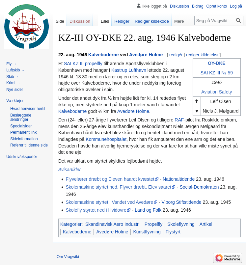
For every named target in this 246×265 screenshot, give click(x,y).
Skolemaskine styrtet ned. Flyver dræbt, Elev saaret (118, 187)
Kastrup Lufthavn (128, 70)
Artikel (206, 224)
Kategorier (71, 224)
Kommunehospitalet (106, 139)
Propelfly (153, 224)
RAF (179, 119)
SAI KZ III (210, 72)
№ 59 (227, 72)
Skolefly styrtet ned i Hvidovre (96, 210)
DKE (221, 63)
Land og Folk (148, 210)
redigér (175, 54)
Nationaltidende (179, 179)
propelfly (93, 63)
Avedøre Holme (146, 54)
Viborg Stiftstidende (181, 202)
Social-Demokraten (199, 187)
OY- (212, 63)
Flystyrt (173, 231)
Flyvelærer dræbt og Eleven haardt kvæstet (110, 179)
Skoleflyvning (181, 224)
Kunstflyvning (146, 231)
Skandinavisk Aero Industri (112, 224)
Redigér (121, 21)
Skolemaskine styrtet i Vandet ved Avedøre (109, 202)
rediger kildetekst (202, 54)
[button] (15, 100)
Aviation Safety (216, 91)
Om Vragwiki (68, 256)
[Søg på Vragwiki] (218, 20)
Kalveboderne (103, 54)
